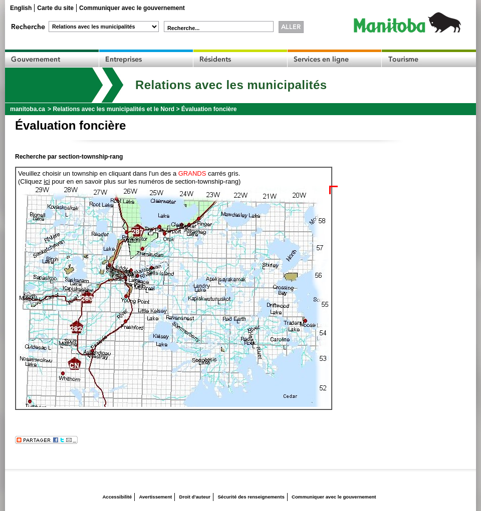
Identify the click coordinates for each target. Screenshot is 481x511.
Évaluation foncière (209, 109)
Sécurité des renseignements (250, 496)
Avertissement (155, 496)
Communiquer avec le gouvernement (132, 8)
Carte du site (55, 8)
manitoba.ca (27, 109)
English (21, 8)
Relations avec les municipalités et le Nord (113, 109)
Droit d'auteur (195, 496)
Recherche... (183, 28)
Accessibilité (117, 496)
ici (47, 181)
